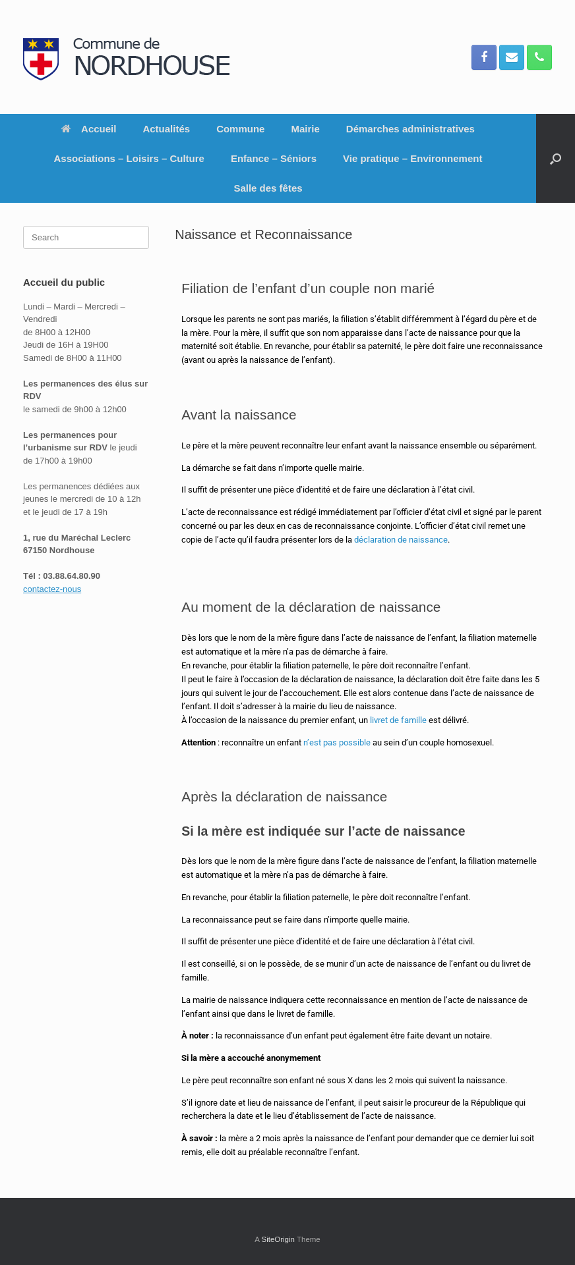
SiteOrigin (278, 1239)
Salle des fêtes (267, 188)
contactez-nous (52, 589)
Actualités (166, 128)
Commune (240, 128)
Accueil (88, 128)
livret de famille (398, 720)
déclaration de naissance (401, 540)
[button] (555, 158)
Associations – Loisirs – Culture (129, 158)
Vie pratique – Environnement (412, 158)
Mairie (305, 128)
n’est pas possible (337, 742)
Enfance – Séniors (274, 158)
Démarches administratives (410, 128)
